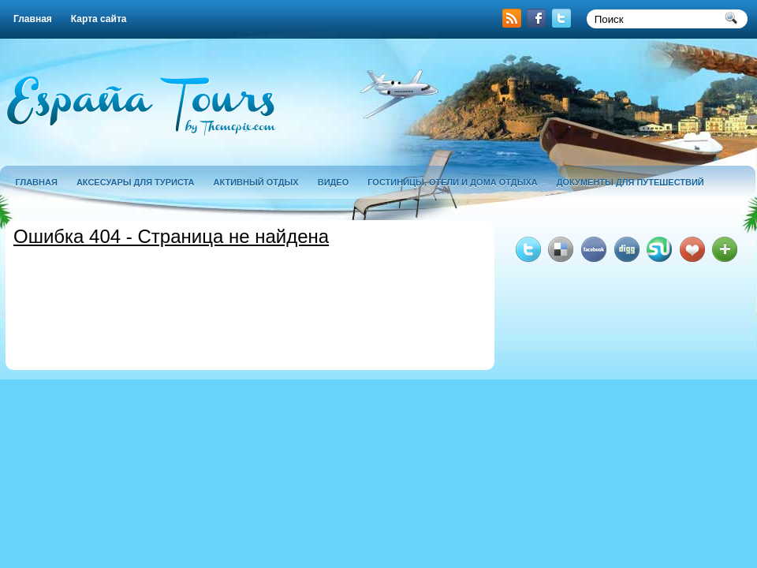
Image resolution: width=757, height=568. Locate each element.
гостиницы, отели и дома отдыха (452, 182)
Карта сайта (99, 18)
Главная (32, 18)
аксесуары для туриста (135, 182)
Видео (333, 182)
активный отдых (256, 182)
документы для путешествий (630, 182)
